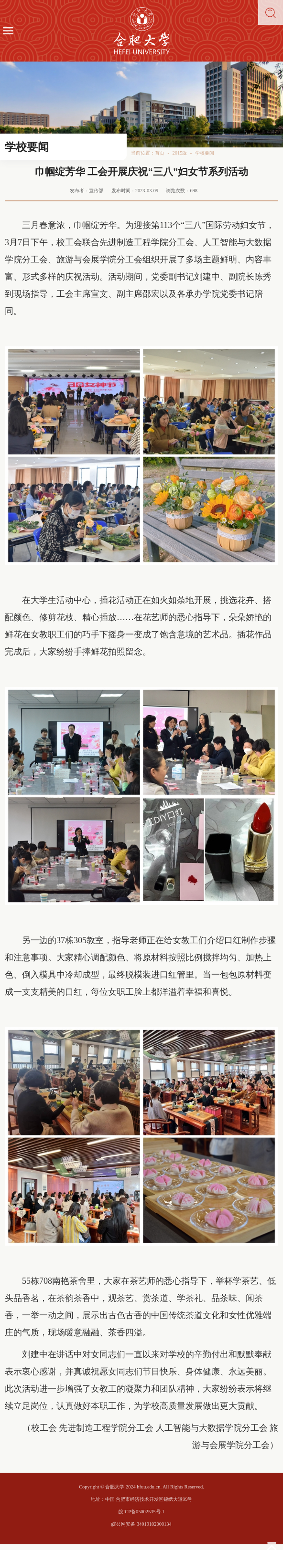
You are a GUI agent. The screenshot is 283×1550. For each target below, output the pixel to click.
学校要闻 (204, 153)
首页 (159, 153)
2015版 (180, 153)
